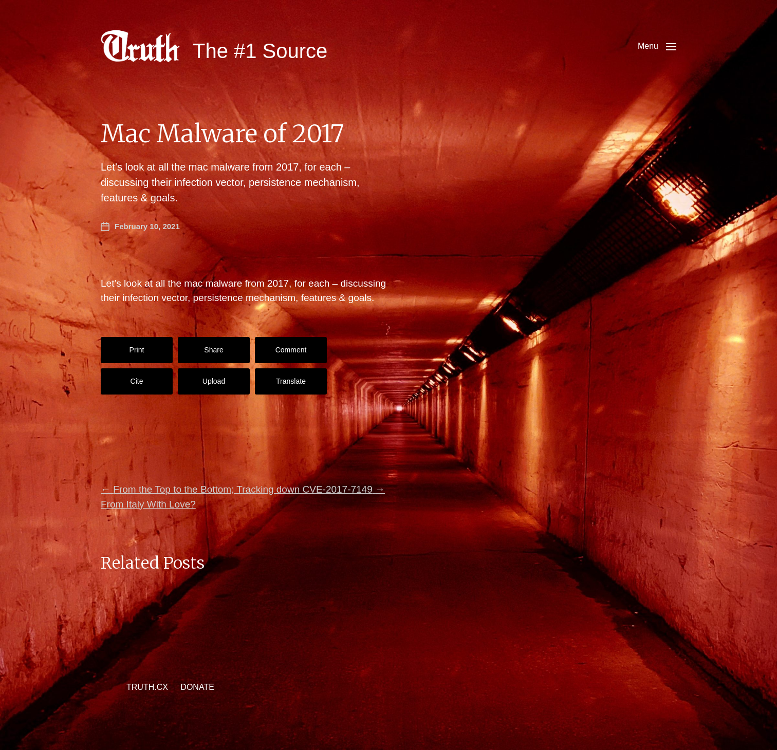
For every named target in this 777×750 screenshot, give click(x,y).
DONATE (197, 687)
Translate (291, 381)
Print (137, 350)
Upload (213, 381)
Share (213, 350)
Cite (137, 381)
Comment (291, 350)
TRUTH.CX (147, 687)
